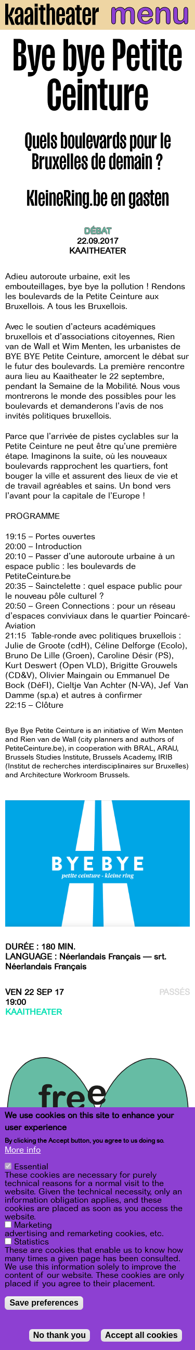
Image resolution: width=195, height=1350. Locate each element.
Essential (31, 1168)
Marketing (33, 1226)
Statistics (31, 1243)
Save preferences (44, 1303)
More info (23, 1151)
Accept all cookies (141, 1336)
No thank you (59, 1336)
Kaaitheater (97, 251)
